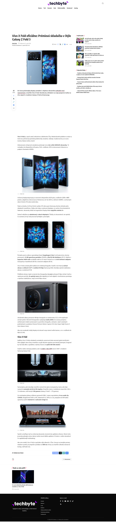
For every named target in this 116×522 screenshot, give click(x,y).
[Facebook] (60, 501)
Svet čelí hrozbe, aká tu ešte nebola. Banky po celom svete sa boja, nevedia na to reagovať (94, 39)
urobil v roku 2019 (47, 348)
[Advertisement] (58, 20)
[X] (63, 501)
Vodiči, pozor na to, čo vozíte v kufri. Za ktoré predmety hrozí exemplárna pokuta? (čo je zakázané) (94, 61)
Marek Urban (15, 43)
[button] (102, 3)
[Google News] (68, 501)
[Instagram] (70, 501)
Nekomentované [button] (65, 459)
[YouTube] (65, 501)
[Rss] (61, 504)
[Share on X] (60, 44)
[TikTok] (73, 501)
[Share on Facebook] (58, 44)
